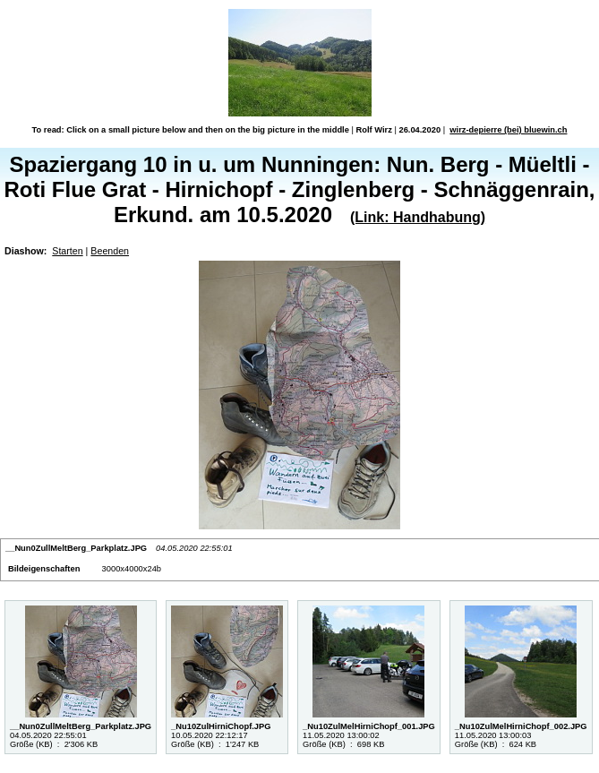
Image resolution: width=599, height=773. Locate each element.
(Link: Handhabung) (417, 217)
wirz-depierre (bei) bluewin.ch (508, 129)
